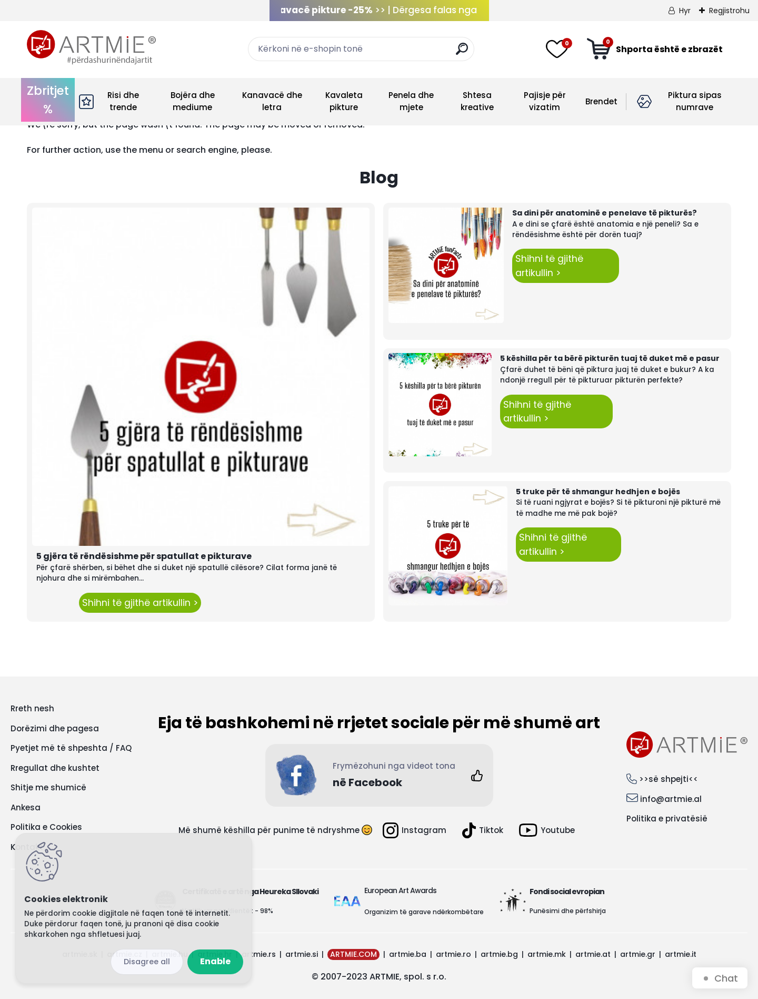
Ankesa (26, 807)
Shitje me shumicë (48, 787)
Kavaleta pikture (344, 101)
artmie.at (593, 954)
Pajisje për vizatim (545, 101)
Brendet (601, 101)
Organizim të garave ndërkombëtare (424, 911)
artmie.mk (546, 954)
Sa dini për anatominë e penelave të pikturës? (604, 213)
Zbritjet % (48, 99)
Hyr (685, 10)
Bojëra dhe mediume (193, 101)
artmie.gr (637, 954)
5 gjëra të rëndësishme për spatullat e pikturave (144, 556)
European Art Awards (400, 890)
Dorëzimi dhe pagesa (55, 728)
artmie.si (301, 954)
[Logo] (91, 47)
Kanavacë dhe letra (272, 101)
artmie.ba (407, 954)
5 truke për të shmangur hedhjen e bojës (598, 491)
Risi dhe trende (123, 101)
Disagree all (147, 961)
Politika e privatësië (666, 818)
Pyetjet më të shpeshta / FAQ (71, 747)
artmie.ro (453, 954)
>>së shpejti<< (668, 779)
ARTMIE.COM (353, 954)
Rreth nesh (32, 708)
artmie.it (680, 954)
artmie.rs (259, 954)
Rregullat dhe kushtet (55, 767)
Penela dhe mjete (411, 101)
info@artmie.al (671, 799)
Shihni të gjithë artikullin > (140, 602)
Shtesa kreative (477, 101)
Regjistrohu (729, 10)
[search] (462, 53)
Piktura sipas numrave (695, 101)
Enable (215, 961)
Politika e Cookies (46, 826)
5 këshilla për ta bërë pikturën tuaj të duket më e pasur (610, 358)
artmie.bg (499, 954)
